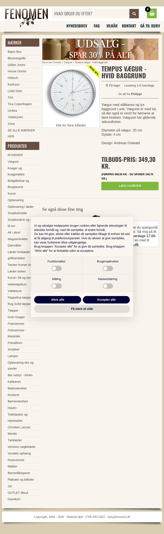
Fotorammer (16, 323)
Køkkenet (14, 381)
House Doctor (17, 71)
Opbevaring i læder (21, 206)
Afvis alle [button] (57, 299)
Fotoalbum (15, 343)
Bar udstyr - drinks (20, 375)
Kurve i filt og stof (19, 277)
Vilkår (112, 25)
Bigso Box (15, 51)
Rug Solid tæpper (20, 304)
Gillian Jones (16, 65)
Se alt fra (130, 94)
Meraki (12, 433)
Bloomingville (17, 58)
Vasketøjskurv (17, 284)
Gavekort (14, 499)
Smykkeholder (17, 213)
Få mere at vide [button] (82, 308)
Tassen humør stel (20, 264)
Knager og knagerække (16, 171)
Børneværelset (18, 401)
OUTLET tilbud (18, 492)
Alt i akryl (14, 232)
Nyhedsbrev (76, 25)
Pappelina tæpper (20, 297)
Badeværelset (17, 388)
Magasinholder (18, 239)
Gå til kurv (150, 25)
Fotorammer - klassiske (17, 333)
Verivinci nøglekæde (21, 447)
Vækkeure (15, 291)
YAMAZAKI (15, 117)
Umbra (12, 110)
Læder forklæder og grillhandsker (21, 255)
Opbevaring (15, 200)
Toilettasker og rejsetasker (18, 417)
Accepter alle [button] (106, 299)
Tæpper (13, 310)
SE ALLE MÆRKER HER (21, 133)
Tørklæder (15, 440)
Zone (11, 123)
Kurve (12, 193)
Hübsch (13, 78)
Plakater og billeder (21, 479)
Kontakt (129, 25)
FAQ (97, 25)
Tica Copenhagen (20, 104)
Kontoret (13, 395)
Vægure (68, 62)
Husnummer (16, 460)
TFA (10, 97)
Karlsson (14, 84)
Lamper (13, 356)
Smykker (14, 349)
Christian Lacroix (19, 427)
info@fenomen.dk (118, 516)
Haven (12, 408)
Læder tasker (17, 271)
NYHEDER (15, 155)
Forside (57, 62)
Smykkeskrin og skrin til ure (22, 223)
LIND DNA (15, 91)
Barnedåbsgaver (19, 473)
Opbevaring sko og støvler (21, 365)
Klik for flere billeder (71, 125)
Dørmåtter (15, 245)
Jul (10, 486)
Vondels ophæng (19, 453)
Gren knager (16, 317)
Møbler (12, 466)
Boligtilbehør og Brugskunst (18, 184)
